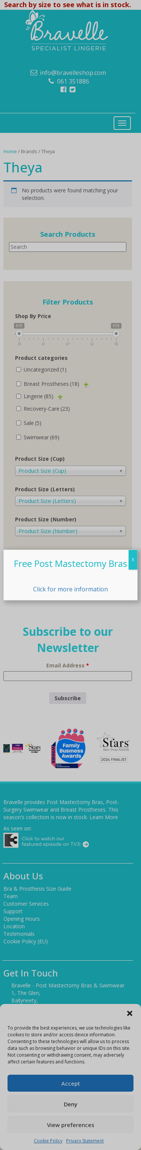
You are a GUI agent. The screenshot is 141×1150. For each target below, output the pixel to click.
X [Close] (133, 559)
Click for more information (70, 589)
